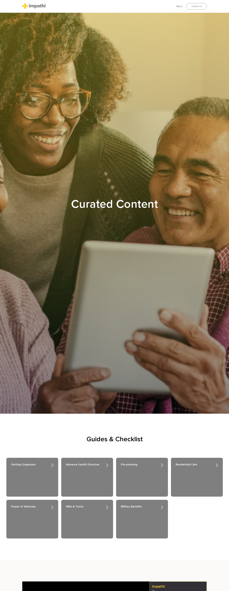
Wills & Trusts (74, 506)
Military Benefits (131, 506)
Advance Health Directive (82, 464)
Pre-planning (129, 464)
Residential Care (186, 464)
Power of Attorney (23, 506)
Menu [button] (179, 6)
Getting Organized (23, 464)
